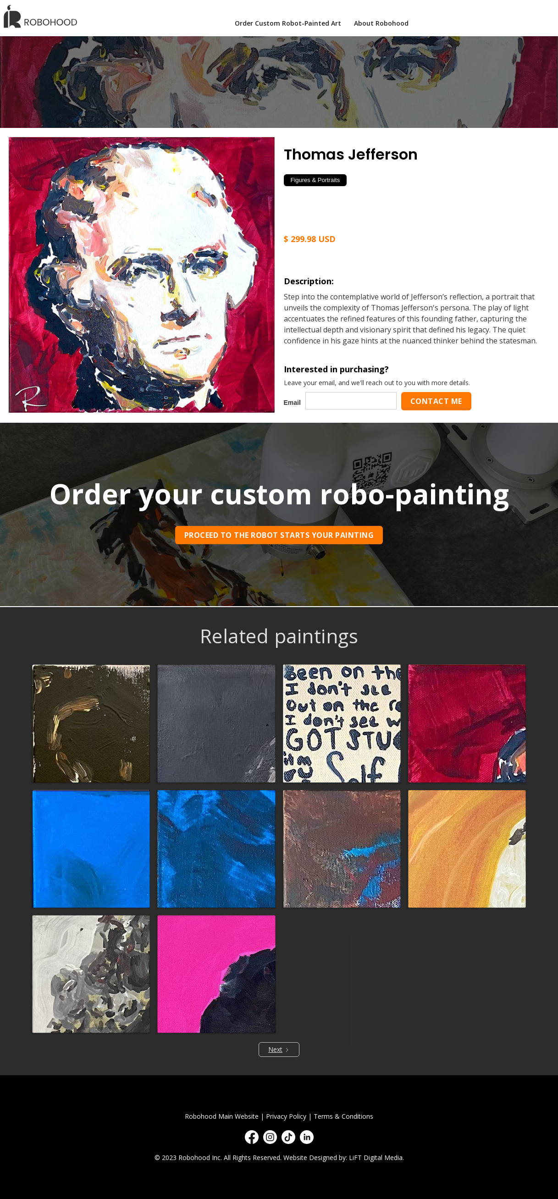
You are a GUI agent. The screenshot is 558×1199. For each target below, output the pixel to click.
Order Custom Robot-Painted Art (288, 23)
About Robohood (381, 23)
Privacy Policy (286, 1116)
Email (292, 402)
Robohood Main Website (222, 1116)
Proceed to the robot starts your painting (279, 535)
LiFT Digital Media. (376, 1157)
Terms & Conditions (343, 1116)
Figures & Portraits (315, 180)
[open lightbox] (142, 274)
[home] (42, 16)
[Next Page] (279, 1049)
